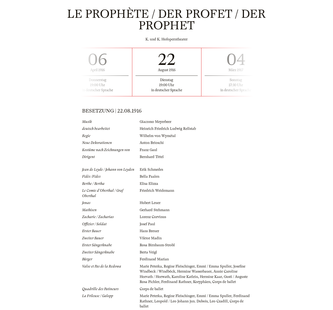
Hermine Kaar (211, 277)
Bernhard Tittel (152, 157)
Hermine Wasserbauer (194, 271)
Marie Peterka (151, 266)
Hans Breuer (149, 231)
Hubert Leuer (150, 203)
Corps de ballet (224, 282)
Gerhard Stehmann (155, 210)
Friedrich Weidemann (157, 190)
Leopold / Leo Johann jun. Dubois (181, 301)
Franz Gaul (148, 150)
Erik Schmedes (151, 169)
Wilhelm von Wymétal (158, 136)
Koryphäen (201, 282)
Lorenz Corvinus (153, 217)
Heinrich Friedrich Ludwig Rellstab (168, 129)
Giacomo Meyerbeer (155, 122)
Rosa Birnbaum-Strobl (157, 245)
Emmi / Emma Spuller (214, 266)
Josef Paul (147, 224)
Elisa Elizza (149, 184)
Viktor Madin (151, 238)
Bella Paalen (149, 176)
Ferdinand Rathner (176, 282)
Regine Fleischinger (179, 266)
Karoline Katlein (185, 277)
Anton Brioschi (152, 143)
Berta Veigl (148, 252)
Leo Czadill (219, 301)
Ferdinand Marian (154, 259)
